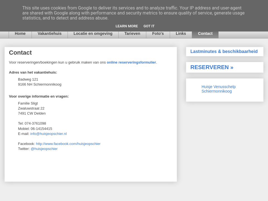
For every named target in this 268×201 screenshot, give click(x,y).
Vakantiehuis (50, 33)
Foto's (158, 33)
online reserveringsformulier (131, 62)
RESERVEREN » (211, 67)
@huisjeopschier (44, 149)
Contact (205, 33)
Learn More (127, 26)
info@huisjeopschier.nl (48, 134)
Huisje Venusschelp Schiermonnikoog (219, 88)
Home (20, 33)
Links (181, 33)
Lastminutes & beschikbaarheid (224, 51)
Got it (149, 26)
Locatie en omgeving (93, 33)
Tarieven (132, 33)
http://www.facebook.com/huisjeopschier (68, 144)
